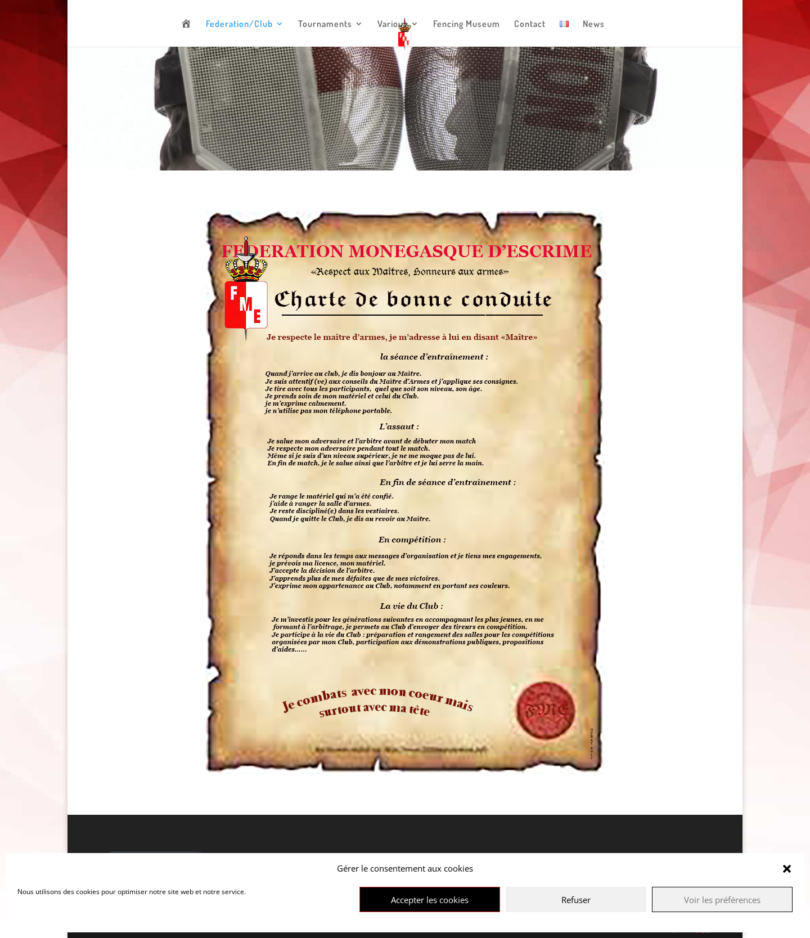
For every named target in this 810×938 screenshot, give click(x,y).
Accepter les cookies (430, 899)
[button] (787, 868)
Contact (530, 24)
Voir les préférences (722, 899)
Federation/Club (239, 24)
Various (392, 24)
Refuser (576, 899)
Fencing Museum (466, 24)
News (594, 24)
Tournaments (325, 24)
